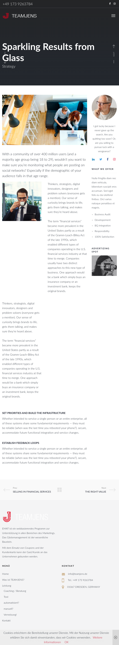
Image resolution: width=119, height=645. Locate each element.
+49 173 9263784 (18, 4)
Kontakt (6, 620)
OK (67, 642)
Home (5, 573)
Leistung (6, 585)
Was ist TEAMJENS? (13, 579)
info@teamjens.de (77, 573)
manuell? (8, 608)
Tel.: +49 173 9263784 (80, 579)
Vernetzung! (10, 614)
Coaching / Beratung (15, 590)
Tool (6, 596)
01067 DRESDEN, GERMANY (83, 586)
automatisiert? (11, 602)
